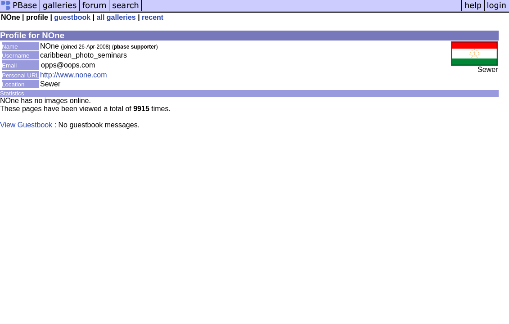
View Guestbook (26, 125)
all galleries (116, 17)
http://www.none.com (73, 75)
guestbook (72, 17)
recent (152, 17)
